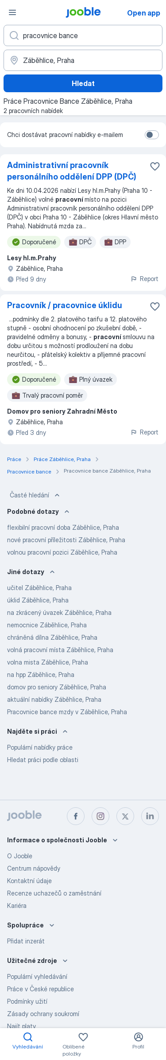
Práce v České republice (40, 989)
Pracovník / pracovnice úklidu (64, 305)
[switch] (152, 134)
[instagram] (100, 816)
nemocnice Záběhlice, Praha (47, 625)
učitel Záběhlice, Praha (39, 587)
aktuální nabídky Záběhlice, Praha (54, 699)
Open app (143, 12)
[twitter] (125, 816)
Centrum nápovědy (33, 868)
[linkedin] (150, 816)
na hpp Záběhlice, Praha (40, 674)
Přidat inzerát (26, 941)
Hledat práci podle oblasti (42, 759)
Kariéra (17, 905)
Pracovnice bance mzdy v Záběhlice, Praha (67, 712)
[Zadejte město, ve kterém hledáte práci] (83, 60)
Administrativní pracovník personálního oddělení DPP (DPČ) (71, 170)
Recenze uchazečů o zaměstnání (54, 893)
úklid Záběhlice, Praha (38, 600)
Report (144, 278)
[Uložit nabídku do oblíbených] (155, 166)
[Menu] (12, 12)
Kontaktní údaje (29, 880)
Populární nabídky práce (40, 747)
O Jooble (19, 856)
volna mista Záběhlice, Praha (47, 662)
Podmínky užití (27, 1001)
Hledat (83, 83)
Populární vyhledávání (37, 976)
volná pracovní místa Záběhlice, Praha (60, 649)
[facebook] (76, 816)
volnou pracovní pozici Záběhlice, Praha (62, 552)
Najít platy (21, 1026)
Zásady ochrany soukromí (43, 1013)
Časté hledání (36, 495)
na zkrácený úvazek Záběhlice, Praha (59, 612)
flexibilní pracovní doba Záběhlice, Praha (63, 527)
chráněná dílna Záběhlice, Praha (52, 637)
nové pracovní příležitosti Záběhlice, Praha (66, 540)
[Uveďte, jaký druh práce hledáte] (83, 35)
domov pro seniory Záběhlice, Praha (56, 687)
